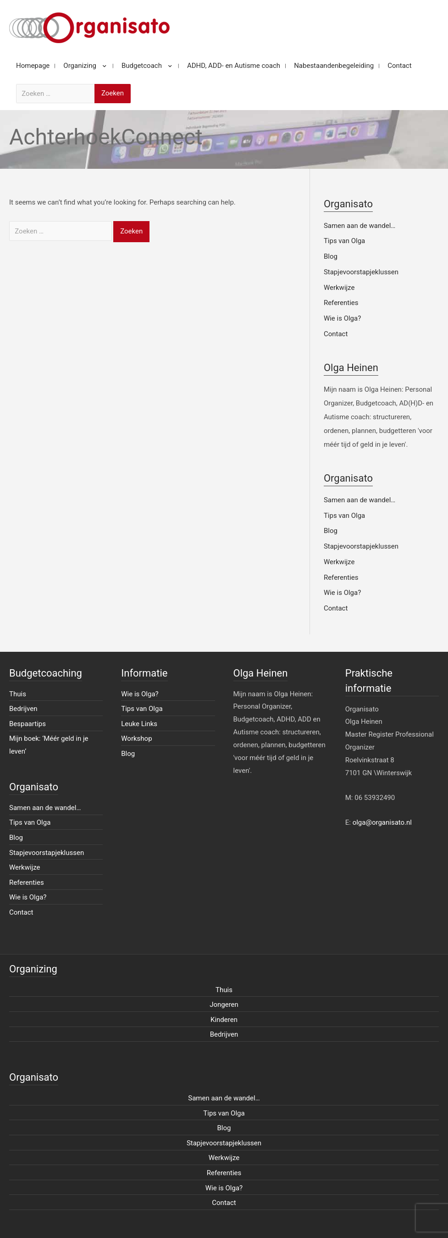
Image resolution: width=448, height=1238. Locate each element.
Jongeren (224, 1004)
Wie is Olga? (342, 318)
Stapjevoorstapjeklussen (361, 272)
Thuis (17, 694)
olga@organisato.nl (382, 822)
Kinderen (224, 1020)
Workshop (136, 738)
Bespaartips (27, 724)
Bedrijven (23, 709)
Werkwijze (339, 287)
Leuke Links (139, 724)
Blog (330, 256)
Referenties (341, 303)
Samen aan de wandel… (359, 226)
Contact (336, 334)
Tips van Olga (344, 241)
